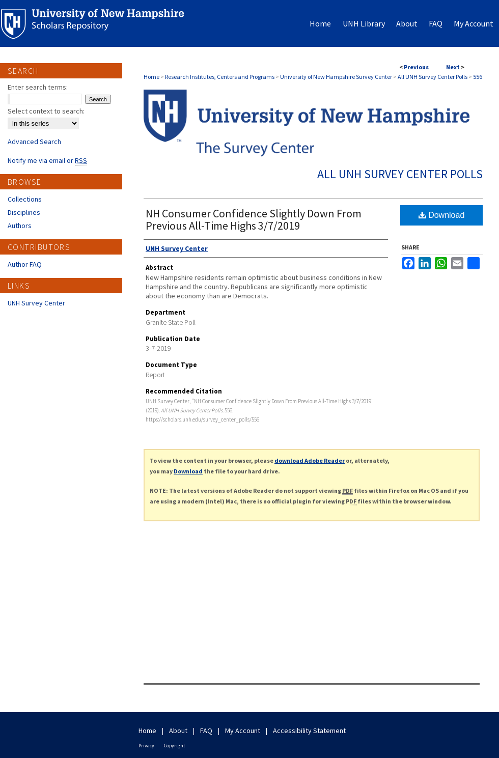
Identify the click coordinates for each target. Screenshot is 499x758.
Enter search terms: (38, 87)
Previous (416, 67)
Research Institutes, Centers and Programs (219, 76)
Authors (20, 225)
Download (442, 215)
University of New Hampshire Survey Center (336, 76)
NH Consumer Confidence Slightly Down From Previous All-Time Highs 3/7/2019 (254, 219)
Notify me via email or (47, 160)
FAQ (206, 730)
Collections (25, 199)
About (178, 730)
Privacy (146, 745)
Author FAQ (25, 264)
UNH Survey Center (36, 302)
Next (453, 67)
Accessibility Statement (309, 730)
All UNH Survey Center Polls (432, 76)
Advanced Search (34, 141)
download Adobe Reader (309, 460)
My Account (242, 730)
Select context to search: (46, 111)
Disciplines (24, 212)
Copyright (174, 745)
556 (477, 76)
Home (151, 76)
